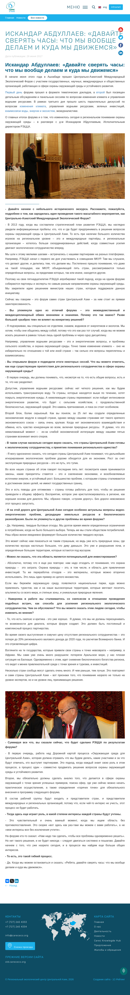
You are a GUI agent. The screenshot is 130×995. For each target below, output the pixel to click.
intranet (116, 7)
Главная (9, 17)
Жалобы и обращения (107, 950)
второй (100, 92)
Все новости (37, 17)
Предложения (102, 945)
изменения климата (33, 106)
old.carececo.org (15, 961)
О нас (97, 926)
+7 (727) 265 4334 (16, 926)
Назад (11, 885)
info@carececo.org (16, 935)
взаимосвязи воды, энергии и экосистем (30, 111)
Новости (20, 17)
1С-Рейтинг (119, 979)
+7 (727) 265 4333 (16, 922)
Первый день (13, 92)
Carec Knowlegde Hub (107, 940)
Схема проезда (20, 946)
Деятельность (102, 931)
